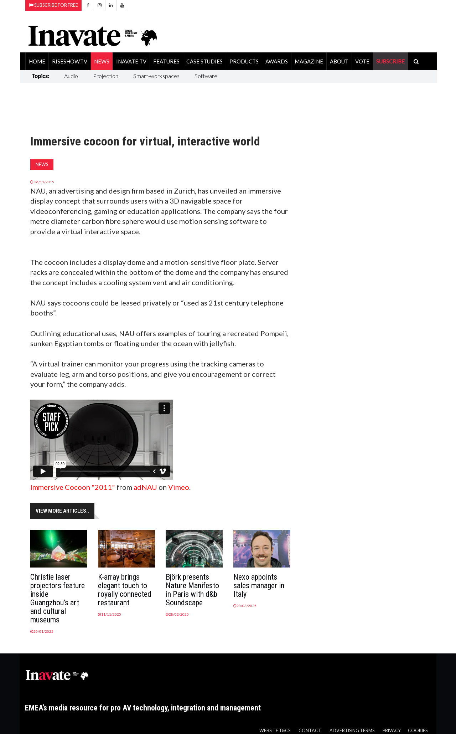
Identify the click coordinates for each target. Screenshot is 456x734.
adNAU (145, 487)
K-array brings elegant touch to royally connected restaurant (124, 590)
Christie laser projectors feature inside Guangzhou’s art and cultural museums (57, 598)
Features (166, 61)
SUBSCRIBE (390, 61)
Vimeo (178, 487)
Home (37, 61)
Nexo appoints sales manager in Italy (258, 586)
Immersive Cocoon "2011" (72, 487)
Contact (310, 730)
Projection (105, 75)
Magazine (309, 61)
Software (206, 75)
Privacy (392, 730)
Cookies (418, 730)
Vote (362, 61)
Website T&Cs (274, 730)
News (101, 61)
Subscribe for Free (53, 5)
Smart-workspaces (156, 75)
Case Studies (204, 61)
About (339, 61)
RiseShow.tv (69, 61)
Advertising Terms (352, 730)
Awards (276, 61)
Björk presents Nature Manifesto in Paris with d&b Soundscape (192, 590)
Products (244, 61)
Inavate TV (131, 61)
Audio (71, 75)
